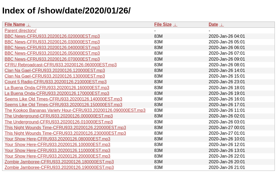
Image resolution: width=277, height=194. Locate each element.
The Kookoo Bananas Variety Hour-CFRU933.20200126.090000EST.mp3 (75, 110)
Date (213, 24)
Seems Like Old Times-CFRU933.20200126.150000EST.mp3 (63, 104)
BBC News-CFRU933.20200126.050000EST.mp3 (52, 53)
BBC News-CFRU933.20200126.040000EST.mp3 (52, 47)
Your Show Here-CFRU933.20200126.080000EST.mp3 (57, 139)
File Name (15, 24)
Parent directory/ (20, 30)
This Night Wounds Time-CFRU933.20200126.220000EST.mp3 (65, 127)
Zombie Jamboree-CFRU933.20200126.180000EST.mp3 (59, 162)
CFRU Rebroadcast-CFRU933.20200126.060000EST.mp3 (61, 65)
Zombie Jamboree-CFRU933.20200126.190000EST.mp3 (59, 167)
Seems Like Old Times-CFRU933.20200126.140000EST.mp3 (63, 99)
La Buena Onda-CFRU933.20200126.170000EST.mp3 (57, 93)
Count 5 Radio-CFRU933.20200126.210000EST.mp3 (56, 81)
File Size (163, 24)
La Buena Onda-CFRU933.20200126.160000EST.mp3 (57, 87)
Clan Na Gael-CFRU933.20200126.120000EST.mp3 (55, 70)
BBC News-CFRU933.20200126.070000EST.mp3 (52, 59)
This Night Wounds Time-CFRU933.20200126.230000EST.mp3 (65, 133)
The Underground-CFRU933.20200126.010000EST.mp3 (59, 122)
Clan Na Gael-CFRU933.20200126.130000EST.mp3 (55, 76)
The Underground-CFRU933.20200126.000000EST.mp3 (59, 116)
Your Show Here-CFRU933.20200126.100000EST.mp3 (57, 144)
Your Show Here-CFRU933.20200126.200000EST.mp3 (57, 156)
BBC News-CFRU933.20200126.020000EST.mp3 (52, 36)
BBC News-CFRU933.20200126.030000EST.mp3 (52, 42)
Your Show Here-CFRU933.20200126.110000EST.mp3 (57, 150)
